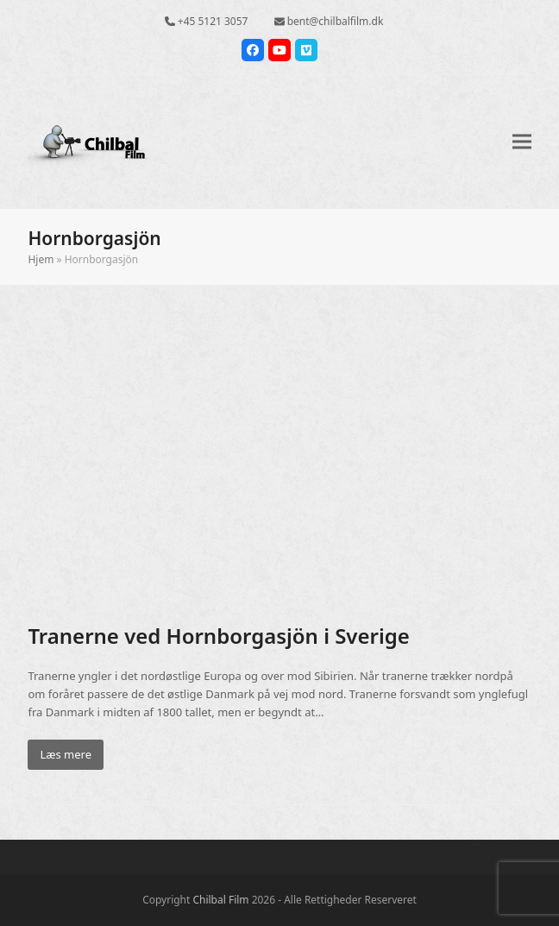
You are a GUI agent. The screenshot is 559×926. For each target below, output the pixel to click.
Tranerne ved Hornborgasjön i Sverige (218, 635)
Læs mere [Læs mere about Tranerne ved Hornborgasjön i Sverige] (65, 754)
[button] (521, 141)
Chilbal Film (220, 899)
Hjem (40, 259)
